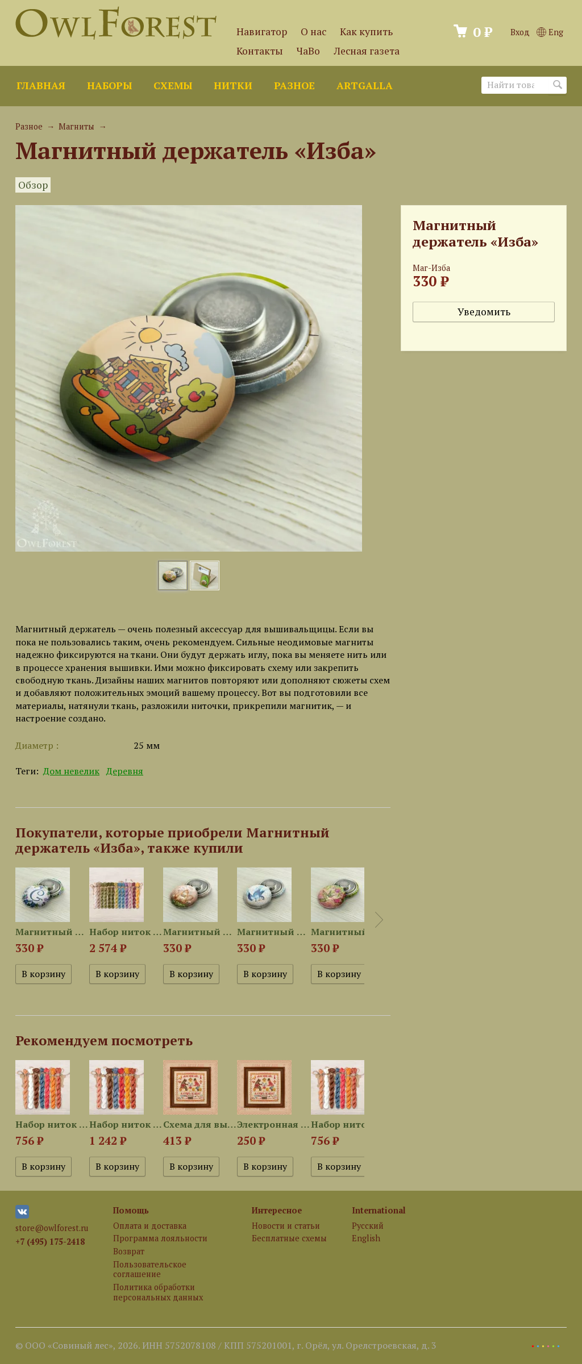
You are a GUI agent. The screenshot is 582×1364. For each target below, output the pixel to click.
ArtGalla (364, 85)
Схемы (172, 85)
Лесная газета (367, 50)
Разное (294, 85)
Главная (40, 85)
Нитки (233, 85)
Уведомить (484, 311)
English (366, 1238)
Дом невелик (71, 771)
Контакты (259, 50)
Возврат (128, 1251)
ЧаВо (308, 50)
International (379, 1210)
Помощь (131, 1210)
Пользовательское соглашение (149, 1269)
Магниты (76, 126)
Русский (368, 1225)
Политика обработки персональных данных (158, 1292)
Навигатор (261, 31)
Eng (550, 32)
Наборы (109, 85)
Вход (520, 32)
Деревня (124, 771)
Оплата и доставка (149, 1225)
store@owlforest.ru (51, 1228)
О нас (313, 31)
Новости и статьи (286, 1225)
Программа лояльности (160, 1238)
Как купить (366, 31)
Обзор (33, 184)
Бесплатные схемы (289, 1238)
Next (379, 919)
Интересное (277, 1210)
